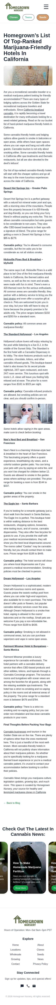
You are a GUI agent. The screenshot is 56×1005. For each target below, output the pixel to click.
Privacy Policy (40, 964)
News (40, 959)
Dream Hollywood (14, 578)
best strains (10, 298)
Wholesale (15, 954)
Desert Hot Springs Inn (16, 188)
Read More (21, 888)
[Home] (17, 6)
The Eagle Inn (11, 503)
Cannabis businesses (15, 731)
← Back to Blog (12, 803)
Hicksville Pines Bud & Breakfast (22, 259)
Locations (15, 949)
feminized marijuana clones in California (25, 792)
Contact (15, 964)
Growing (15, 959)
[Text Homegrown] (22, 986)
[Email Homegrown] (34, 986)
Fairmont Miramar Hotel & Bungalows (25, 646)
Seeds (40, 954)
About (40, 945)
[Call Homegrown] (28, 986)
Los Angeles (33, 578)
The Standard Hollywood (18, 334)
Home (15, 945)
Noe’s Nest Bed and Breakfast (20, 439)
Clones (40, 949)
